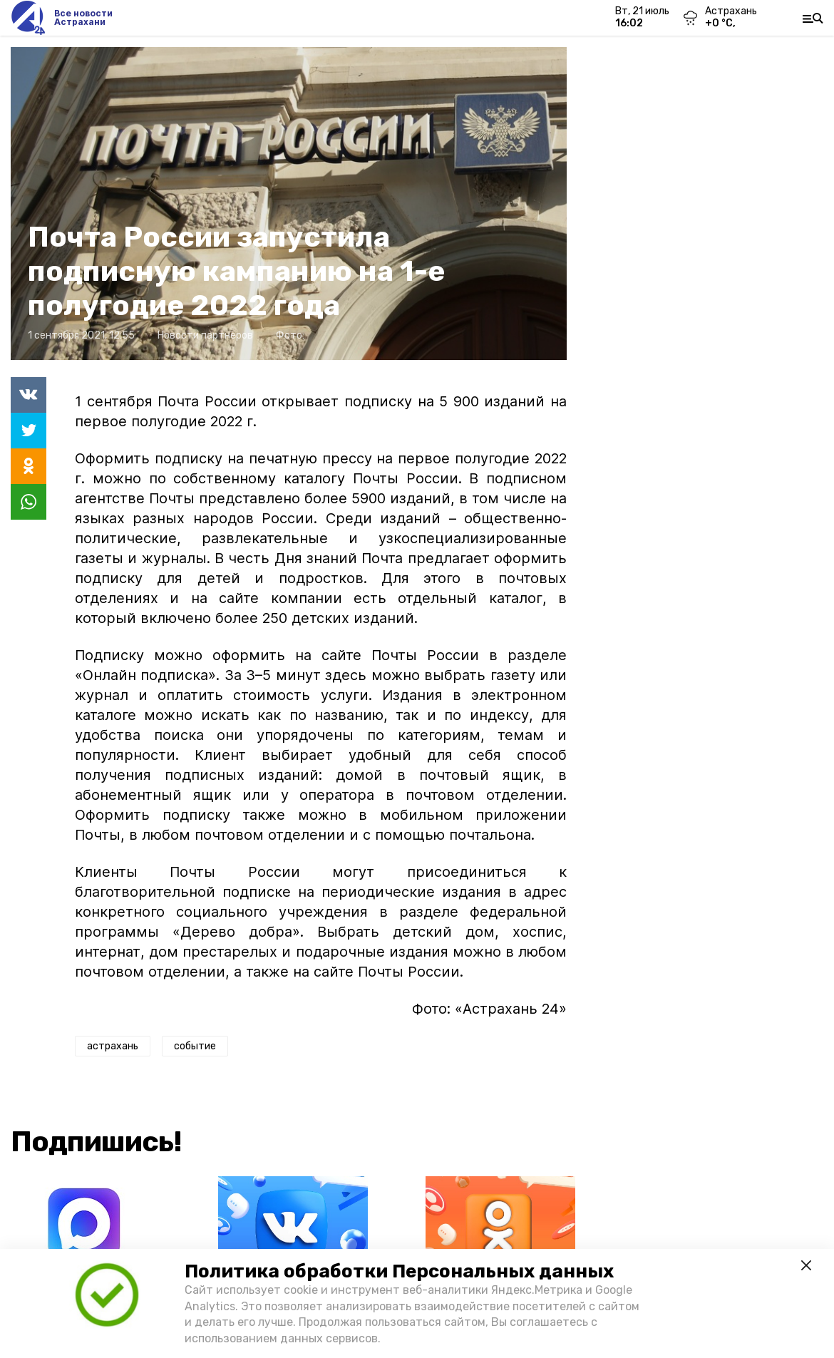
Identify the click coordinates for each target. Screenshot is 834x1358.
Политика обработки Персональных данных (399, 1271)
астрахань (112, 1046)
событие (195, 1046)
